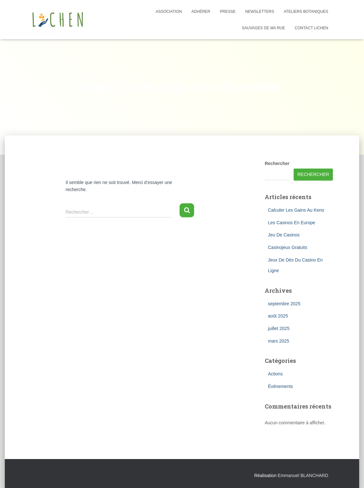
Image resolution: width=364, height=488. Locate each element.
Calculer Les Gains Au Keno (296, 210)
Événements (280, 386)
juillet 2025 (278, 328)
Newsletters (259, 11)
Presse (228, 11)
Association (169, 11)
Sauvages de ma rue (263, 28)
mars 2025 (278, 341)
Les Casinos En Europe (291, 222)
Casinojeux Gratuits (287, 247)
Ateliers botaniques (306, 11)
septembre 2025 (284, 303)
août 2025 (278, 315)
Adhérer (200, 11)
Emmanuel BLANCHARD (303, 475)
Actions (275, 373)
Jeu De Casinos (284, 234)
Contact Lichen (311, 28)
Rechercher (277, 163)
